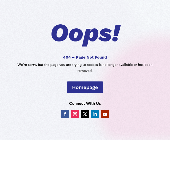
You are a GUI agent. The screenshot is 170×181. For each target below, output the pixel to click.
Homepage (85, 87)
